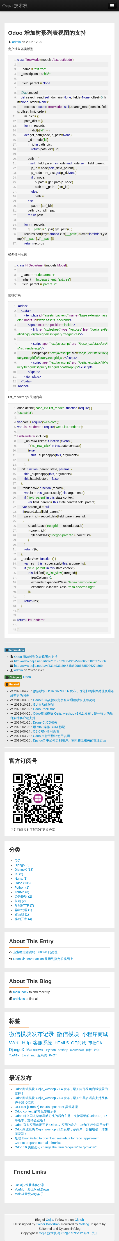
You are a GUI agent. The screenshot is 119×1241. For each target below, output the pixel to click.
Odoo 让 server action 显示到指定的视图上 (43, 959)
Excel (25, 1055)
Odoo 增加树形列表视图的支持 (35, 657)
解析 (89, 1050)
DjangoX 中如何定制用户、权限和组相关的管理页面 (69, 740)
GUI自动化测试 (43, 704)
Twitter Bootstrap (48, 1224)
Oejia (49, 1219)
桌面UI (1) (22, 914)
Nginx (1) (21, 878)
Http (27, 1042)
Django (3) (22, 865)
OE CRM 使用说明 (46, 731)
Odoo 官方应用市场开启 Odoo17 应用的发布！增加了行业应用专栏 (62, 1125)
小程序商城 (95, 1034)
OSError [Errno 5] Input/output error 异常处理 (46, 1107)
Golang (84, 1224)
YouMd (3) (22, 892)
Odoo (27, 677)
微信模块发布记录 (32, 1034)
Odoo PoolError (44, 709)
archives (19, 999)
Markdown (35, 1050)
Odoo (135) (23, 883)
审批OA (95, 1043)
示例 (97, 1050)
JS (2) (19, 874)
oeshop (63, 1050)
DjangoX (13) (24, 869)
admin (16, 42)
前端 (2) (20, 901)
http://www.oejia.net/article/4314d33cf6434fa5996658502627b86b (60, 661)
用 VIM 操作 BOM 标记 (49, 727)
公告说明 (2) (23, 896)
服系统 (42, 1055)
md (33, 1055)
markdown (77, 1050)
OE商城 (79, 1042)
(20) (17, 860)
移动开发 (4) (23, 919)
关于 (95, 1233)
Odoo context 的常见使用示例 (35, 1111)
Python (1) (22, 887)
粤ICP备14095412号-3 (73, 1233)
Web (15, 1042)
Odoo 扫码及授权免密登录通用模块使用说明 (64, 700)
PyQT (53, 1055)
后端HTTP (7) (24, 905)
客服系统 (43, 1042)
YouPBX (14, 1055)
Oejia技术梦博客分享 (29, 1185)
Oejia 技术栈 (14, 5)
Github (79, 1219)
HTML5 (62, 1042)
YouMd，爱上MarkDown (32, 1189)
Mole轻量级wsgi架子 (29, 1194)
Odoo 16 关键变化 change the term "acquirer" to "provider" (55, 1147)
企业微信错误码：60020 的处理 (35, 952)
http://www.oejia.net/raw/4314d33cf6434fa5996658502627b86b (58, 665)
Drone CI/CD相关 (45, 722)
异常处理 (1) (23, 910)
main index (20, 992)
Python (51, 1050)
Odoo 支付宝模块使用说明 (51, 736)
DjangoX (17, 1049)
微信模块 (69, 1034)
